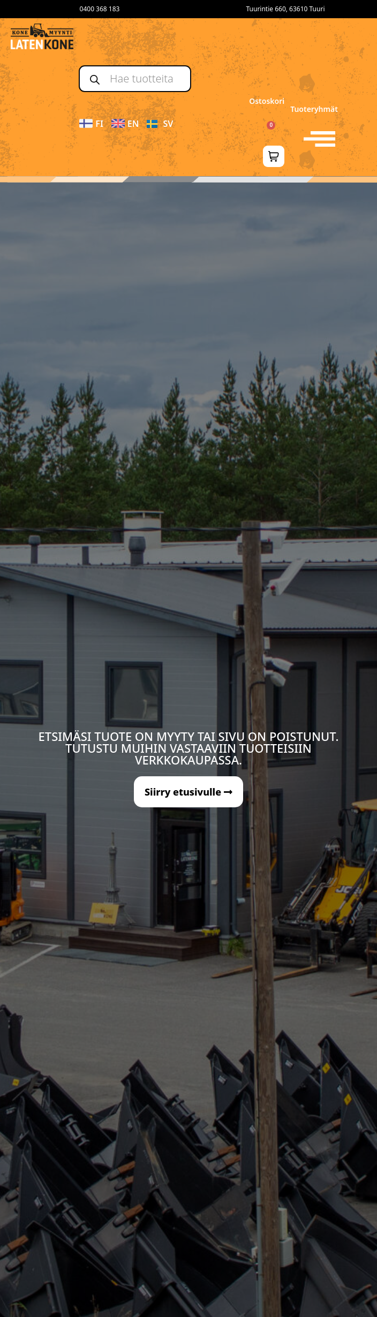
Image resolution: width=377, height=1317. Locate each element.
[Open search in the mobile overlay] (135, 78)
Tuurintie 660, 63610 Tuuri (285, 8)
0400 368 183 (100, 8)
